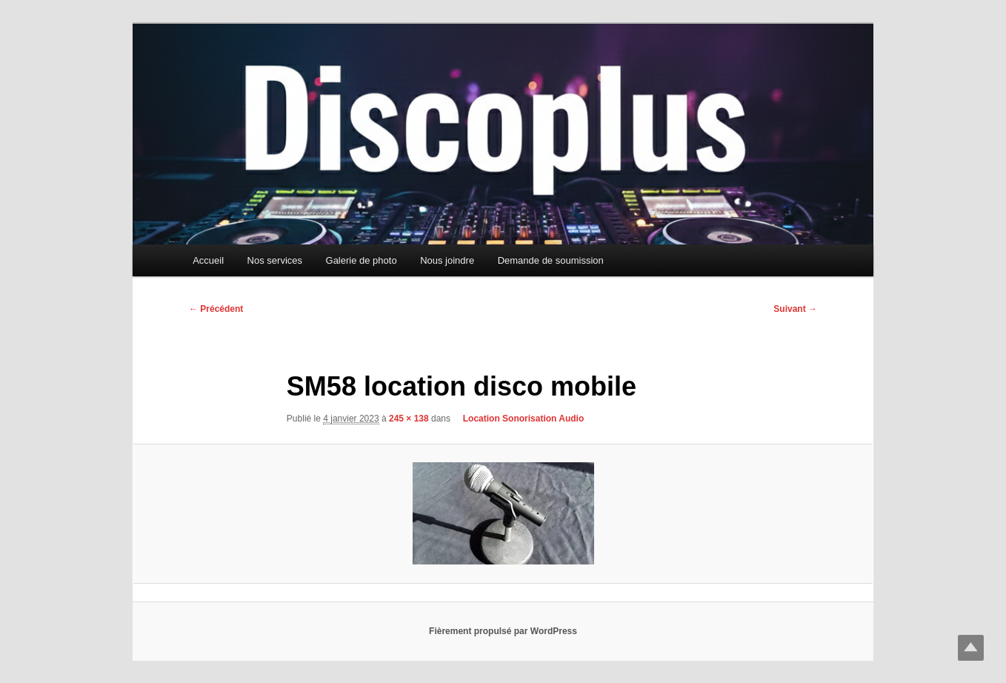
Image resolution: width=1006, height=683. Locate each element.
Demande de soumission (551, 260)
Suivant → (795, 309)
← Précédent (216, 309)
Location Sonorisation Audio (518, 418)
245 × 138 (409, 418)
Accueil (208, 260)
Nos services (274, 260)
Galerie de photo (361, 260)
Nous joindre (447, 260)
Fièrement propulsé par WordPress (503, 631)
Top (971, 648)
